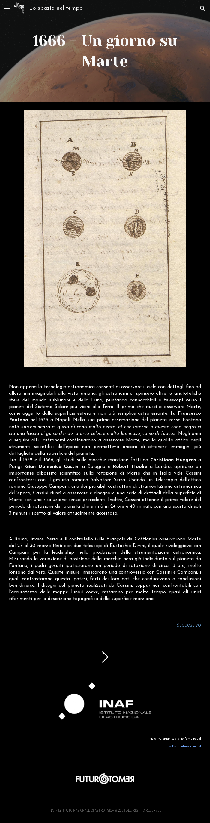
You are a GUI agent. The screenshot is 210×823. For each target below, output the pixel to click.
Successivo (188, 625)
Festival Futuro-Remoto (184, 746)
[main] (105, 51)
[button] (7, 8)
